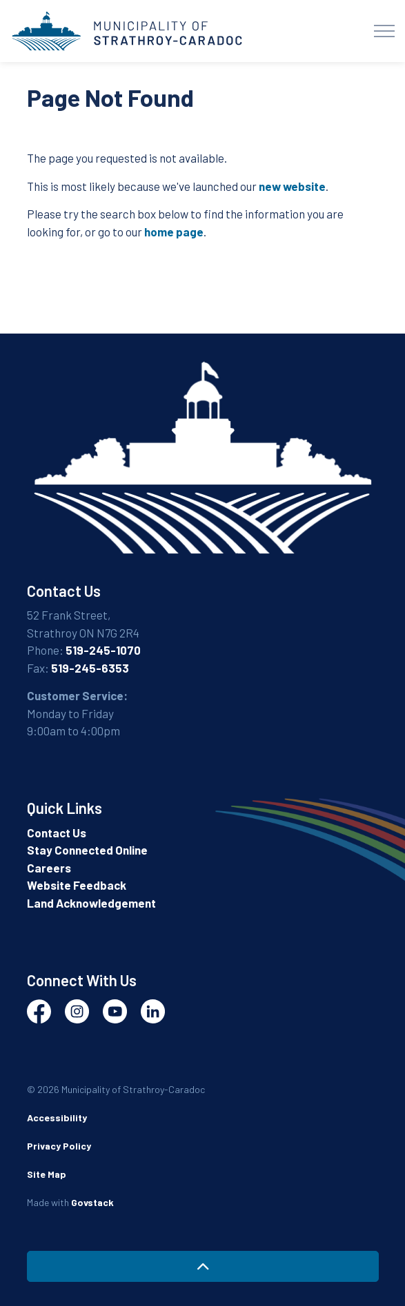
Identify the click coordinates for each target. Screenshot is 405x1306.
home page (174, 231)
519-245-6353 (90, 668)
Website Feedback (76, 885)
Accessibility (57, 1117)
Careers (49, 868)
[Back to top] (203, 1266)
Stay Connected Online (87, 850)
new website (292, 186)
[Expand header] (384, 31)
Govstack (92, 1202)
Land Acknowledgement (91, 903)
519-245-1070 (103, 650)
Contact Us (56, 832)
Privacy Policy (59, 1146)
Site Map (46, 1174)
